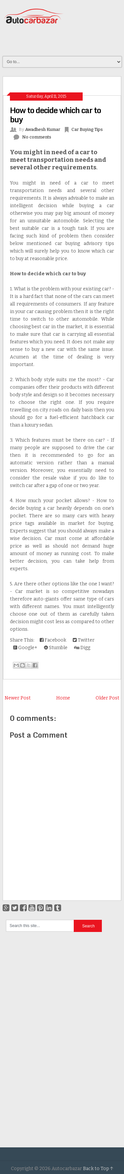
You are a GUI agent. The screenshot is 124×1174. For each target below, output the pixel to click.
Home (63, 698)
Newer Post (18, 698)
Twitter (84, 640)
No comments (36, 137)
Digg (82, 647)
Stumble (55, 647)
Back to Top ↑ (98, 1168)
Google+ (25, 647)
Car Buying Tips (87, 129)
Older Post (107, 698)
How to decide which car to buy (55, 115)
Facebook (53, 640)
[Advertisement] (63, 40)
